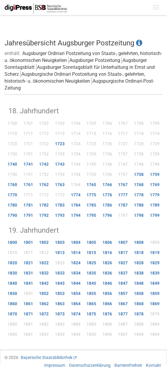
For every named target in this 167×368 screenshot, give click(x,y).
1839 (154, 273)
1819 (154, 252)
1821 (28, 262)
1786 (107, 205)
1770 (12, 194)
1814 (75, 252)
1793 (60, 215)
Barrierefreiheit (128, 365)
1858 (139, 293)
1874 (75, 313)
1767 (123, 184)
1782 (44, 205)
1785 (91, 205)
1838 (139, 273)
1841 (28, 283)
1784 (75, 205)
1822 (44, 262)
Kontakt (153, 365)
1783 (60, 205)
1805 (91, 242)
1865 (91, 303)
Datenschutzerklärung (90, 365)
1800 (12, 242)
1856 (107, 293)
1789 (154, 205)
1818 (139, 252)
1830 (12, 273)
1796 (107, 215)
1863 (60, 303)
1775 (91, 194)
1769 (154, 184)
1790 (12, 215)
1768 (139, 184)
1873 (60, 313)
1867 (123, 303)
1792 (44, 215)
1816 (107, 252)
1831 (28, 273)
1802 (44, 242)
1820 (12, 262)
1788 (139, 205)
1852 (44, 293)
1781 (28, 205)
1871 (28, 313)
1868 (139, 303)
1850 (12, 293)
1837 (123, 273)
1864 (75, 303)
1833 (60, 273)
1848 (139, 283)
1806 (107, 242)
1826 (107, 262)
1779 (154, 194)
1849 (154, 283)
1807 (123, 242)
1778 (139, 194)
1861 (28, 303)
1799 (154, 215)
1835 (91, 273)
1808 (139, 242)
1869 (154, 303)
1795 (91, 215)
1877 (123, 313)
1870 (12, 313)
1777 (123, 194)
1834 (75, 273)
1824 (75, 262)
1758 (139, 174)
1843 (60, 283)
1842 (44, 283)
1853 (60, 293)
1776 (107, 194)
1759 (154, 174)
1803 (60, 242)
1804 (75, 242)
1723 (60, 143)
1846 (107, 283)
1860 (12, 303)
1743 (60, 164)
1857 (123, 293)
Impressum (54, 365)
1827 (123, 262)
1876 (107, 313)
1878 (139, 313)
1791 (28, 215)
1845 (91, 283)
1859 (154, 293)
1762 (44, 184)
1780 (12, 205)
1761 (28, 184)
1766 (107, 184)
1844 (75, 283)
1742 (44, 164)
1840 (12, 283)
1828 (139, 262)
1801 (28, 242)
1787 (123, 205)
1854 (75, 293)
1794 (75, 215)
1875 (91, 313)
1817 (123, 252)
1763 (60, 184)
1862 (44, 303)
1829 (154, 262)
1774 (75, 194)
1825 (91, 262)
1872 (44, 313)
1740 (12, 164)
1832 (44, 273)
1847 (123, 283)
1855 (91, 293)
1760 (12, 184)
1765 (91, 184)
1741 (28, 164)
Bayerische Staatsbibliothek (46, 357)
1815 (91, 252)
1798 (139, 215)
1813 (60, 252)
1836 (107, 273)
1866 (107, 303)
